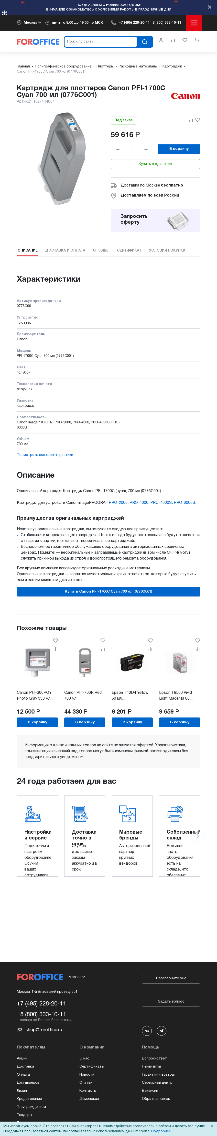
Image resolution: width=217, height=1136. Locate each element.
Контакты (88, 1090)
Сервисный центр (157, 1082)
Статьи (85, 1082)
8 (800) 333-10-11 (166, 22)
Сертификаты (91, 1066)
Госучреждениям (31, 1107)
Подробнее (161, 1131)
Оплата (23, 1074)
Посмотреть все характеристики (45, 455)
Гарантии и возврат (159, 1074)
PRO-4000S (161, 503)
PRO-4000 (139, 503)
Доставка (25, 1066)
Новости (86, 1074)
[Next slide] (197, 836)
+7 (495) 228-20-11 (134, 22)
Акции (22, 1058)
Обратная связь (156, 1099)
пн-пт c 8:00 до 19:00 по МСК (77, 22)
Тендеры (24, 1115)
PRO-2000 (118, 503)
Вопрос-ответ (154, 1058)
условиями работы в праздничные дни (134, 9)
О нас (84, 1058)
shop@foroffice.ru (43, 1030)
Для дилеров (28, 1082)
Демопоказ (89, 1099)
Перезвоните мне (171, 978)
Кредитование (29, 1099)
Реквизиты (151, 1066)
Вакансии (150, 1090)
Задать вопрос (171, 1001)
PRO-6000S (184, 503)
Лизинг (22, 1090)
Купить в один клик (155, 164)
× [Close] (212, 1126)
